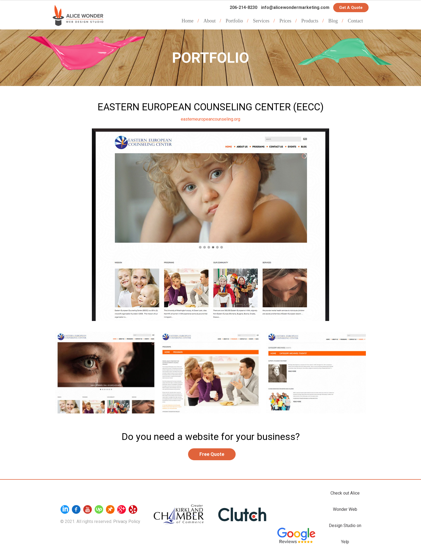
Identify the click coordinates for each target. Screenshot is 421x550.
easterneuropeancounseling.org (210, 119)
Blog (333, 21)
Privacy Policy (126, 521)
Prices (285, 21)
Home (187, 21)
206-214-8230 (243, 7)
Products (309, 21)
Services (261, 21)
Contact (355, 21)
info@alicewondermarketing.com (295, 7)
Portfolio (234, 21)
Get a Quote (351, 7)
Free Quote (211, 454)
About (209, 21)
